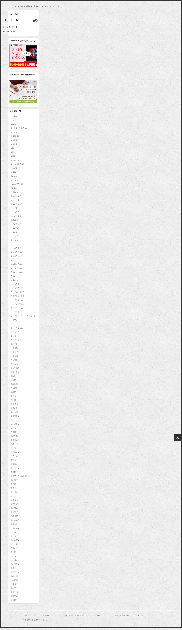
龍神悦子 (14, 602)
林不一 (13, 498)
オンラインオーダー (19, 28)
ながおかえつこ (17, 254)
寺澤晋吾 (14, 434)
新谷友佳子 (15, 470)
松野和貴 (14, 494)
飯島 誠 (14, 578)
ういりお (14, 210)
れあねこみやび (17, 290)
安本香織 (14, 414)
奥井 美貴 (14, 406)
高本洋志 (14, 582)
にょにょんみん (17, 266)
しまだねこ (15, 230)
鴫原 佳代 (14, 594)
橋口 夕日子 (15, 502)
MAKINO (14, 142)
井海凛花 (14, 350)
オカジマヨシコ (17, 302)
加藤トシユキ (16, 374)
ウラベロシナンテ (18, 298)
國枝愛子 (14, 394)
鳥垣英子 (14, 590)
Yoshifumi (14, 194)
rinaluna (14, 178)
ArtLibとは (47, 617)
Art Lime (14, 118)
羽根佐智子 (15, 542)
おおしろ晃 (15, 214)
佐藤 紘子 (14, 354)
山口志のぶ (15, 442)
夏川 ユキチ (15, 398)
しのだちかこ (16, 226)
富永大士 (14, 430)
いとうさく (15, 202)
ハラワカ (14, 322)
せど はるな (15, 238)
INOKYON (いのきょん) (19, 130)
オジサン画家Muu (17, 306)
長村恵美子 (15, 566)
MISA (13, 154)
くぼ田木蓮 (15, 222)
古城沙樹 (14, 386)
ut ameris (14, 182)
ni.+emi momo (16, 162)
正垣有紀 (14, 510)
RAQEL (13, 174)
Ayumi (13, 122)
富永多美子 (15, 426)
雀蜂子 (13, 570)
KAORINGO (15, 138)
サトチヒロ (15, 314)
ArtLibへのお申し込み (74, 617)
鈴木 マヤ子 (15, 558)
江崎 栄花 (14, 518)
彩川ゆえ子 (15, 454)
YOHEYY (14, 190)
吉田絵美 (14, 390)
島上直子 (14, 450)
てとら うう (15, 242)
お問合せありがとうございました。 (129, 617)
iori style (14, 134)
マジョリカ (15, 334)
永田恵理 (14, 514)
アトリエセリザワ (18, 294)
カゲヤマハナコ (17, 310)
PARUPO (14, 170)
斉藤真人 (14, 466)
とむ (12, 246)
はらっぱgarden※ (18, 270)
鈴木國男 (14, 562)
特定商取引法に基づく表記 (35, 622)
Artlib (14, 14)
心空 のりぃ (16, 458)
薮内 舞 (14, 546)
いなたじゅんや (17, 206)
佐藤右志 (14, 358)
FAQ (99, 617)
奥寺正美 (14, 410)
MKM (13, 158)
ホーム (26, 617)
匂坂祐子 (14, 378)
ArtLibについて (17, 34)
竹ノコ (13, 534)
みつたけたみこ (17, 274)
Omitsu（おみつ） (18, 166)
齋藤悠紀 (14, 598)
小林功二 (14, 438)
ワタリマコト (16, 342)
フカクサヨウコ (17, 330)
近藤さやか (15, 550)
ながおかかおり (17, 258)
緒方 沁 (13, 538)
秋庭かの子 (15, 530)
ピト (12, 326)
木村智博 (14, 482)
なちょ (13, 262)
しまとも (14, 234)
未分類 (13, 486)
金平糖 (13, 554)
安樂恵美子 (15, 418)
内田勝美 (14, 362)
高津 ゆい (14, 586)
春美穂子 (14, 474)
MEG (12, 150)
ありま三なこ (16, 198)
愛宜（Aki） (15, 462)
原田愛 (13, 382)
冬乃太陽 (14, 366)
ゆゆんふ (14, 282)
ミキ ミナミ (15, 338)
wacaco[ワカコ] (17, 186)
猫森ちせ (14, 526)
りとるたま (15, 286)
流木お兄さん (16, 522)
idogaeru (14, 126)
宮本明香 (14, 422)
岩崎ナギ (14, 446)
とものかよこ (16, 250)
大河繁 (13, 402)
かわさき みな (16, 218)
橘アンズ (14, 506)
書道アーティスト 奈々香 (20, 478)
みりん (13, 278)
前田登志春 (15, 370)
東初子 (13, 490)
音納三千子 (15, 574)
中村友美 (14, 346)
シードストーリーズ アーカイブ (23, 318)
